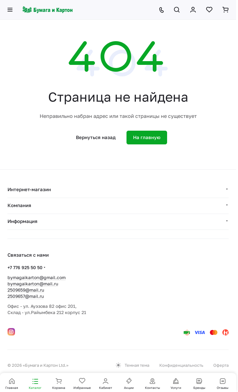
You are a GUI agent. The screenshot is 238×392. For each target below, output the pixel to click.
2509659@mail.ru (25, 290)
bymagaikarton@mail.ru (32, 283)
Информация (22, 221)
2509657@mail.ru (25, 296)
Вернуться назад (96, 137)
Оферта (221, 365)
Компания (19, 205)
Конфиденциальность (181, 365)
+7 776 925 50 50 (24, 267)
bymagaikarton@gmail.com (36, 277)
